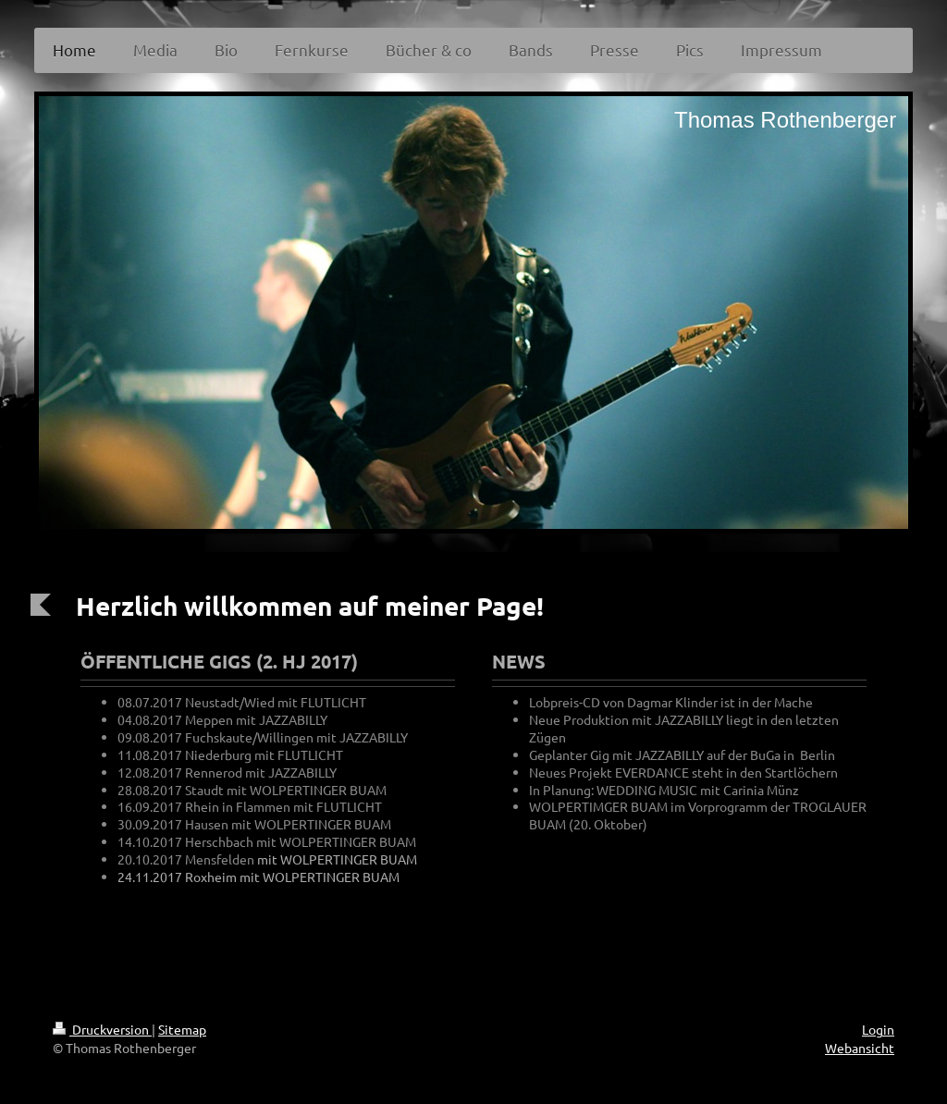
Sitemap (182, 1029)
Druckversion (102, 1029)
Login (878, 1029)
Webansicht (859, 1047)
